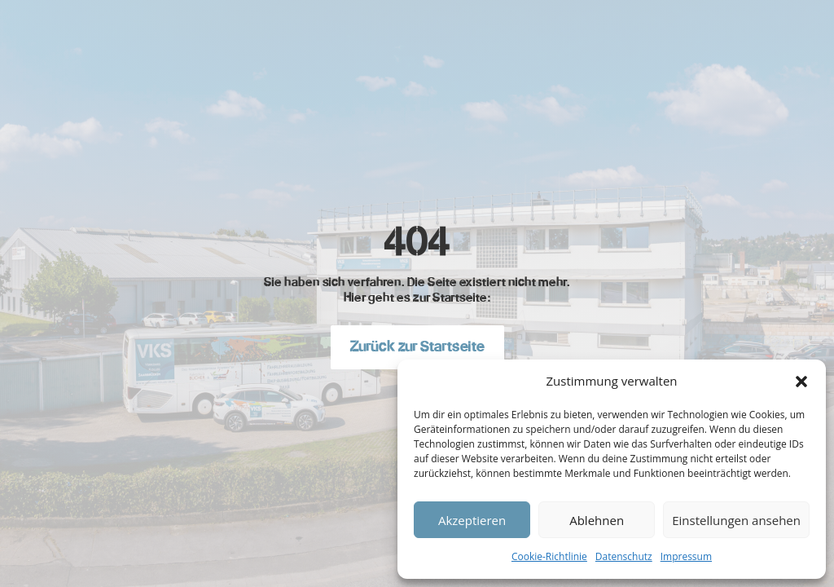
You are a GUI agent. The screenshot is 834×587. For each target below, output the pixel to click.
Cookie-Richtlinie (549, 556)
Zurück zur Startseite (417, 347)
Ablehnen (596, 520)
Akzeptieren (472, 520)
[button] (801, 381)
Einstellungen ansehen (736, 520)
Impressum (686, 556)
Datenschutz (623, 556)
